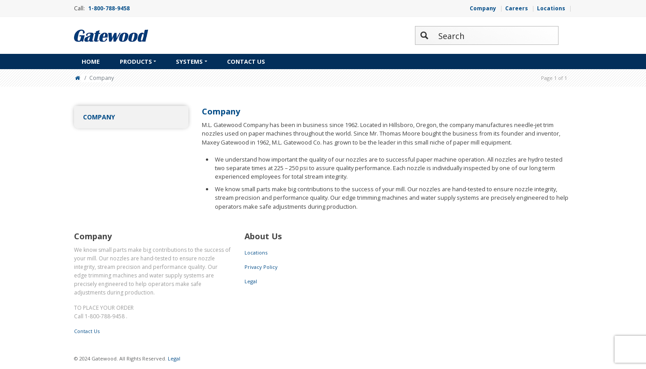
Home (91, 61)
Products (136, 61)
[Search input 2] (496, 35)
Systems (189, 61)
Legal (250, 281)
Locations (551, 8)
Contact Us (246, 61)
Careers (516, 8)
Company (483, 8)
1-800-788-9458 (109, 8)
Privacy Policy (261, 267)
